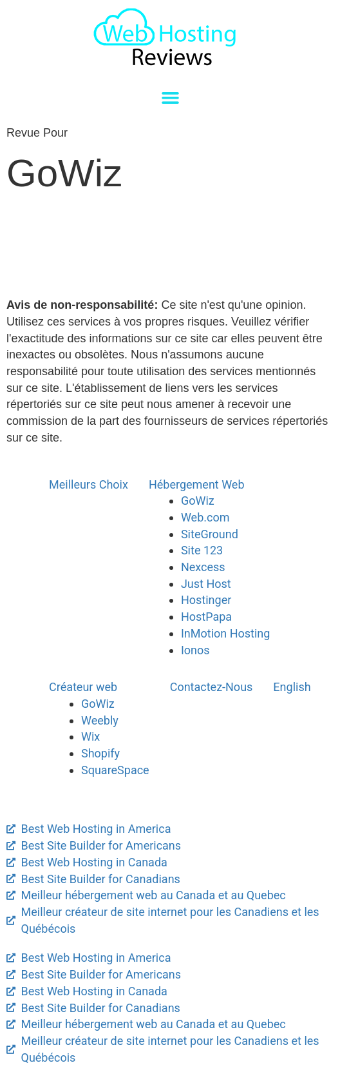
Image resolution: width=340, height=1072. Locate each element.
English (291, 687)
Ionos (195, 650)
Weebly (99, 720)
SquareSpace (115, 770)
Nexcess (203, 567)
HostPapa (206, 616)
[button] (170, 98)
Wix (90, 736)
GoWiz (197, 500)
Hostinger (206, 600)
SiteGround (209, 534)
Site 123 (202, 550)
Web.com (205, 517)
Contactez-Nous (211, 687)
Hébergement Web (197, 484)
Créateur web (83, 687)
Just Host (206, 583)
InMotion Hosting (225, 633)
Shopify (100, 753)
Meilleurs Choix (88, 484)
